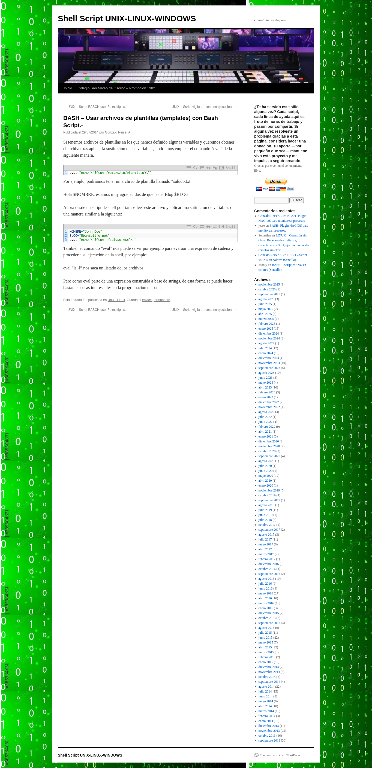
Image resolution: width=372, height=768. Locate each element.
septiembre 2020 (269, 456)
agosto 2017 (266, 534)
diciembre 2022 (269, 402)
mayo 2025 (266, 309)
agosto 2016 (266, 579)
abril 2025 (265, 314)
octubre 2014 (267, 677)
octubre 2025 (267, 289)
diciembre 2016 (269, 564)
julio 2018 (265, 520)
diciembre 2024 (269, 333)
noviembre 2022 (269, 407)
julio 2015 (265, 633)
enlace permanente (156, 300)
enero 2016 (266, 608)
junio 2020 (266, 471)
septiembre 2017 (269, 530)
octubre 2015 (267, 618)
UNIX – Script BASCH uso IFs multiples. (94, 107)
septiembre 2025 (269, 294)
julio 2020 (265, 466)
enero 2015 (266, 662)
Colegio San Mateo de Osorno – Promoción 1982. (116, 88)
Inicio (68, 88)
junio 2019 (266, 515)
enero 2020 (266, 485)
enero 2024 (266, 353)
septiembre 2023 (269, 368)
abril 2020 (265, 480)
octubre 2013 (267, 735)
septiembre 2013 (269, 740)
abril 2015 (265, 647)
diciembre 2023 (269, 358)
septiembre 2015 (269, 623)
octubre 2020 (267, 451)
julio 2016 (265, 583)
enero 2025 (266, 328)
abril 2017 (265, 549)
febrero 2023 (267, 392)
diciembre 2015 (269, 613)
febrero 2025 (267, 324)
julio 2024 (265, 348)
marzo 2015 (266, 652)
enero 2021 (266, 436)
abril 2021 (265, 431)
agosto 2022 (266, 412)
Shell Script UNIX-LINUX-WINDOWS (127, 18)
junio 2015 (266, 637)
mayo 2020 (266, 476)
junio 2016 (266, 588)
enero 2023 (266, 397)
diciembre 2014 (269, 667)
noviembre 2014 (269, 672)
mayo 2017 (266, 544)
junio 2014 (266, 696)
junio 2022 (266, 422)
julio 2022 (265, 417)
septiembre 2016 (269, 574)
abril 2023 (265, 387)
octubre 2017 (267, 525)
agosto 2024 (266, 343)
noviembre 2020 (269, 446)
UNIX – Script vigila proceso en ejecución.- (205, 107)
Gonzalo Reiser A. (118, 132)
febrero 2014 (267, 716)
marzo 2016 (266, 603)
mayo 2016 (266, 593)
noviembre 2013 (269, 731)
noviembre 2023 (269, 363)
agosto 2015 (266, 628)
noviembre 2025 (269, 284)
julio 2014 (265, 691)
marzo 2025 (266, 319)
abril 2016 (265, 598)
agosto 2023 (266, 373)
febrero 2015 (267, 657)
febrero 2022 (267, 427)
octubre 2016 (267, 569)
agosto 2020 (266, 461)
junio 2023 (266, 378)
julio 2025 (265, 304)
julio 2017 (265, 539)
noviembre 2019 (269, 490)
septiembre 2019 (269, 500)
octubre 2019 (267, 495)
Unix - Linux (116, 300)
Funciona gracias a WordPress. (280, 755)
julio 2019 (265, 510)
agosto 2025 (266, 299)
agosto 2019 (266, 505)
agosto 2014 (266, 686)
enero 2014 (266, 721)
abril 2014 (265, 706)
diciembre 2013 (269, 726)
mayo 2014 (266, 701)
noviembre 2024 (269, 338)
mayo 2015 (266, 642)
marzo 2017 (266, 554)
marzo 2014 (266, 711)
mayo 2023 (266, 382)
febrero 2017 (267, 559)
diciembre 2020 (269, 441)
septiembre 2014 (269, 682)
